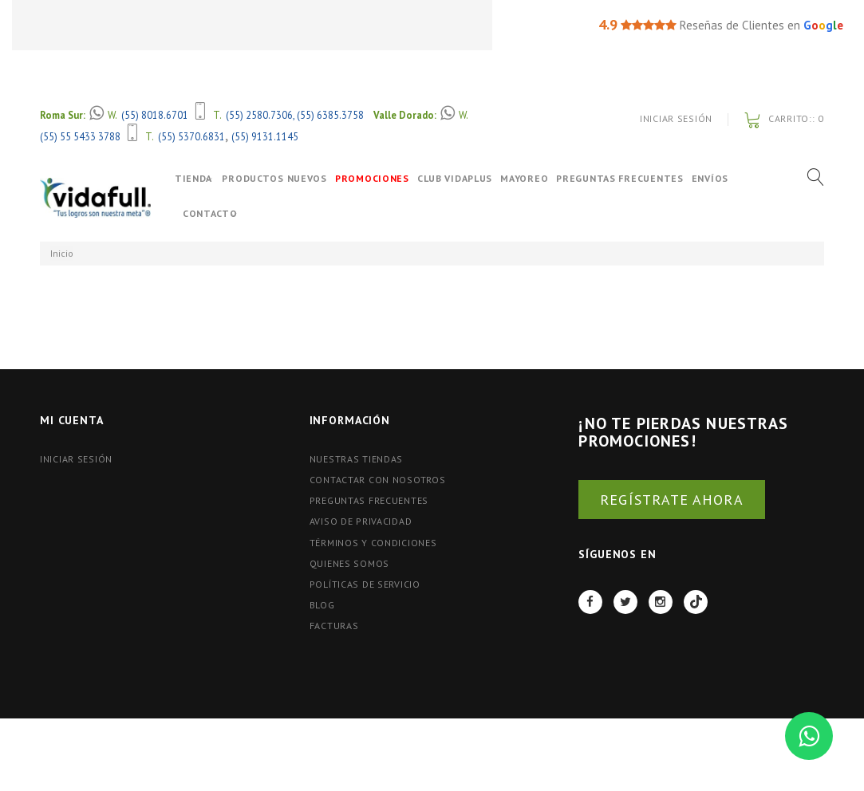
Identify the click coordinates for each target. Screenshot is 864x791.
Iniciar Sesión (676, 118)
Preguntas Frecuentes (633, 178)
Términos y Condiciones (373, 543)
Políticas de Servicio (365, 584)
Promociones (386, 178)
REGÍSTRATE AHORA (671, 499)
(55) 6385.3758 (330, 114)
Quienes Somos (349, 563)
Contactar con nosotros (378, 480)
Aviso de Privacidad (361, 521)
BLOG (322, 605)
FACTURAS (334, 626)
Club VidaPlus (469, 178)
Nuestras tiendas (357, 459)
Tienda (193, 178)
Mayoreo (538, 178)
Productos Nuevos (288, 178)
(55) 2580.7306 (259, 114)
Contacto (210, 213)
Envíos (723, 178)
